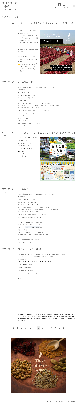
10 (55, 328)
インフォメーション (11, 17)
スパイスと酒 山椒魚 (57, 401)
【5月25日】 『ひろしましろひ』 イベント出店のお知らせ (46, 133)
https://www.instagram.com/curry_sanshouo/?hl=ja (29, 113)
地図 (19, 278)
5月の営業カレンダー (28, 189)
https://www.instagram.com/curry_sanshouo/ (30, 273)
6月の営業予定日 (26, 82)
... (59, 328)
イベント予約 (21, 42)
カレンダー (30, 87)
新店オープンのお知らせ (30, 249)
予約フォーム (27, 103)
